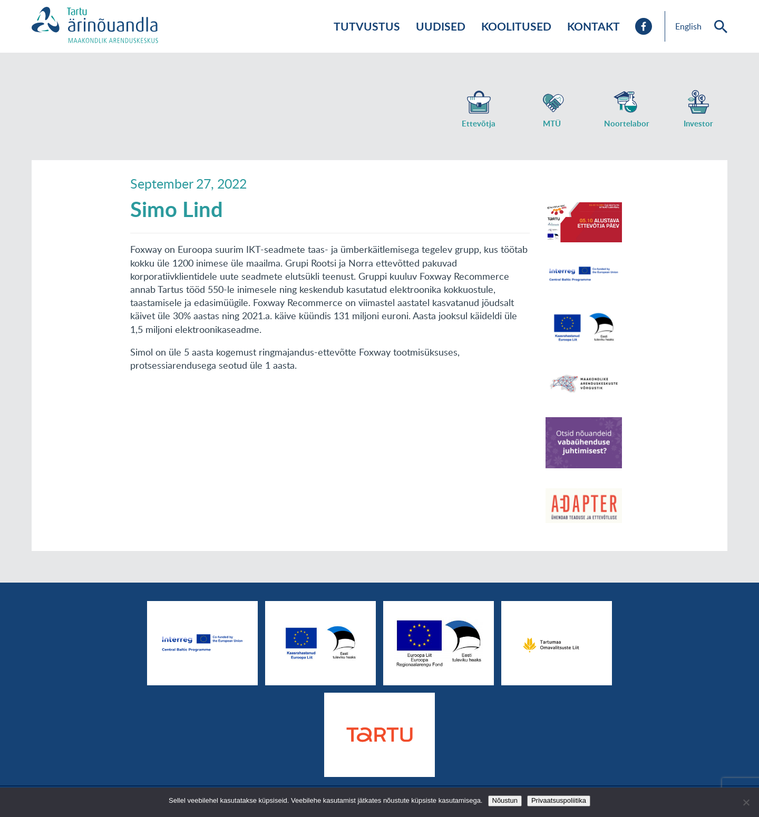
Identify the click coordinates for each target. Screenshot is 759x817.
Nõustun (505, 800)
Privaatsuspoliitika (558, 800)
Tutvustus (367, 26)
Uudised (440, 26)
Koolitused (516, 26)
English (688, 26)
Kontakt (593, 26)
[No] (746, 802)
